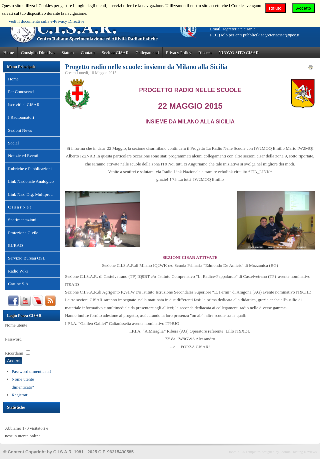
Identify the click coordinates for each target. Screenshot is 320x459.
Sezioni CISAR (115, 52)
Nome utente (16, 325)
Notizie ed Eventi (23, 155)
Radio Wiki (18, 271)
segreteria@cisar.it (239, 28)
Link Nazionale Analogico (31, 181)
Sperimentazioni (22, 219)
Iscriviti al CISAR (24, 104)
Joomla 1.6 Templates (245, 452)
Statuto (68, 52)
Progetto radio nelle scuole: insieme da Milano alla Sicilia (146, 66)
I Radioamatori (21, 117)
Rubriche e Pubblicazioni (30, 168)
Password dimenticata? (32, 371)
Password (13, 339)
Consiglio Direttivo (38, 52)
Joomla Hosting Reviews (298, 452)
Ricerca (205, 52)
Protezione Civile (23, 232)
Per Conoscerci (21, 91)
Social (13, 142)
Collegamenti (147, 52)
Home (8, 52)
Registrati (20, 394)
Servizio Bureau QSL (26, 258)
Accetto (303, 8)
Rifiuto (275, 8)
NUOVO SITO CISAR (239, 52)
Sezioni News (20, 130)
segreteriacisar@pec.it (280, 34)
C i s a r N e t (19, 206)
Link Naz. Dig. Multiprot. (30, 194)
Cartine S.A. (19, 283)
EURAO (15, 245)
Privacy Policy (178, 52)
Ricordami (14, 353)
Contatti (88, 52)
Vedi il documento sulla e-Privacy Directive (46, 21)
